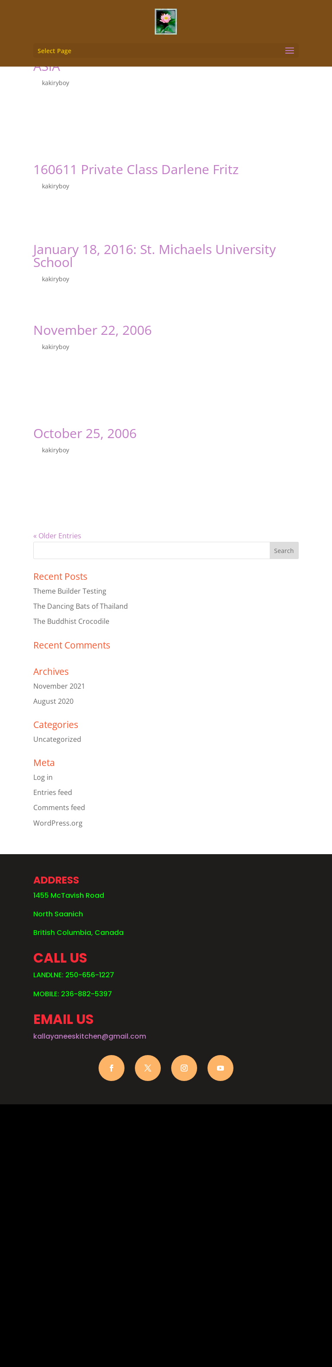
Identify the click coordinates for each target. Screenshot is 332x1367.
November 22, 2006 (92, 330)
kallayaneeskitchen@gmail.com (89, 1036)
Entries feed (52, 792)
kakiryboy (55, 83)
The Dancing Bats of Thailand (80, 606)
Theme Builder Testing (69, 591)
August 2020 (53, 701)
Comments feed (59, 807)
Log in (43, 777)
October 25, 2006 (85, 433)
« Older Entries (57, 535)
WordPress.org (58, 823)
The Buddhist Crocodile (71, 621)
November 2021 (59, 686)
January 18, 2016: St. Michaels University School (154, 255)
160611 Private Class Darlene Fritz (136, 169)
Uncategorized (57, 739)
